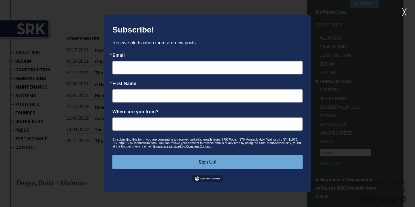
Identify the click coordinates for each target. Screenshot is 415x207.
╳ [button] (404, 12)
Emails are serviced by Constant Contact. (182, 146)
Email (118, 55)
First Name (124, 83)
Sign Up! (207, 162)
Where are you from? (135, 112)
